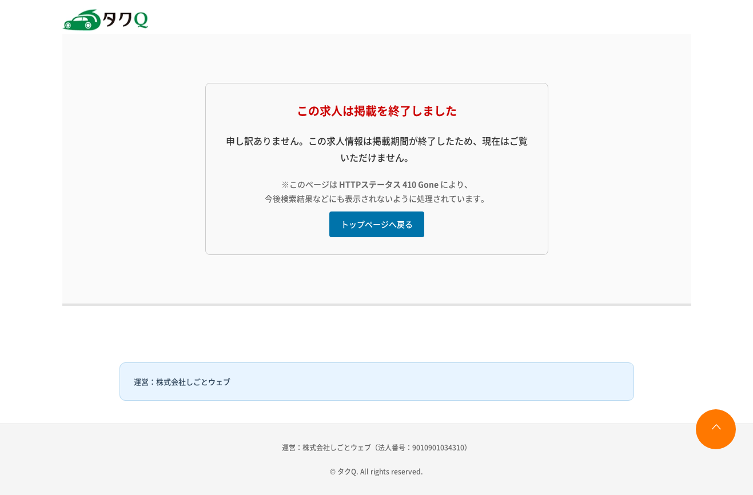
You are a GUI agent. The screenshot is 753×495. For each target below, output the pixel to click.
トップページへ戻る (377, 224)
